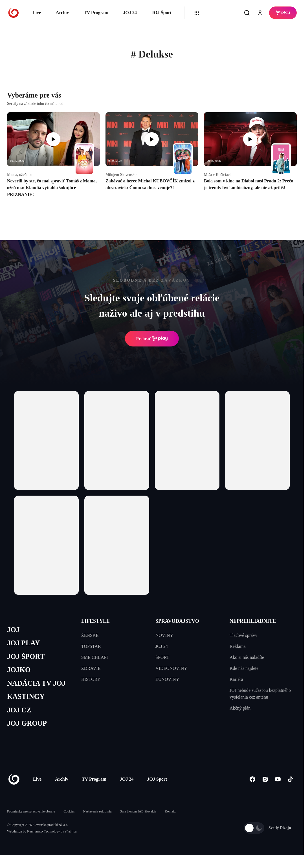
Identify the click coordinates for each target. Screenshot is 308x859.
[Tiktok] (290, 779)
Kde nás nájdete (244, 668)
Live (36, 12)
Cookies (68, 811)
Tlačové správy (243, 635)
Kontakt (170, 811)
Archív (62, 12)
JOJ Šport (161, 12)
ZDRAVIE (90, 668)
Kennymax (34, 831)
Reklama (238, 646)
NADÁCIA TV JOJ (36, 683)
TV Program (96, 12)
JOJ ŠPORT (26, 656)
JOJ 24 (130, 12)
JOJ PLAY (23, 643)
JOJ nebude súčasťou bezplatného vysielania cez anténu (260, 693)
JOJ (13, 629)
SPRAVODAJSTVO (177, 621)
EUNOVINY (167, 679)
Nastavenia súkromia (97, 811)
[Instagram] (265, 779)
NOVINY (164, 635)
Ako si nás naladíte (247, 657)
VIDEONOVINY (171, 668)
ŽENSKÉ (89, 635)
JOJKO (18, 669)
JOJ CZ (19, 710)
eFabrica (70, 831)
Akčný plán (240, 708)
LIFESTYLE (95, 621)
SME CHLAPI (94, 657)
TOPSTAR (91, 646)
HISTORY (90, 679)
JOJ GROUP (27, 723)
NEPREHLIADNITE (253, 621)
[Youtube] (277, 779)
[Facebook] (252, 779)
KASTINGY (26, 696)
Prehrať (152, 338)
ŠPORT (162, 657)
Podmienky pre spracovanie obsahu (31, 811)
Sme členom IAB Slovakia (138, 811)
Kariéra (236, 679)
